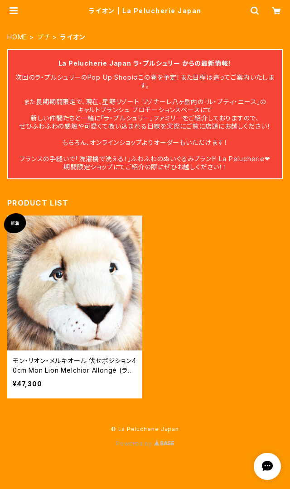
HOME (17, 37)
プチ (44, 37)
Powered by (145, 443)
